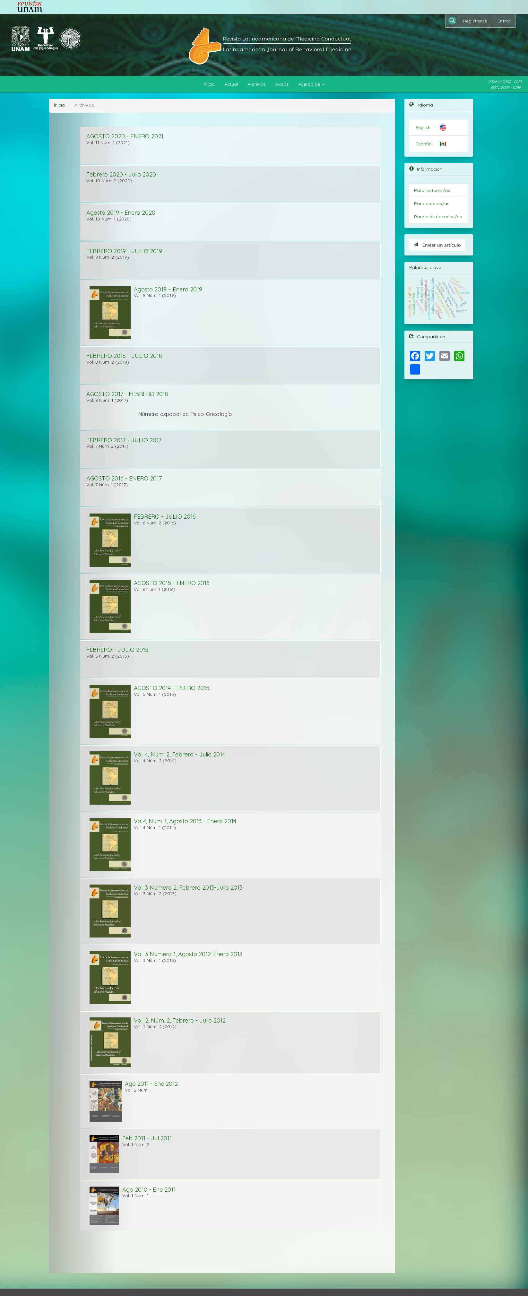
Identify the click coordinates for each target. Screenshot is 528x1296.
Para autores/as (431, 203)
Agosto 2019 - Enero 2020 (120, 212)
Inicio (209, 84)
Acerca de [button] (311, 84)
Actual (231, 84)
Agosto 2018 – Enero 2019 (168, 289)
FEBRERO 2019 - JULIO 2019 (124, 251)
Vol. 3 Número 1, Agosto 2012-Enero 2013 (188, 954)
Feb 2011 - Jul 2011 (147, 1138)
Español (424, 144)
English (423, 127)
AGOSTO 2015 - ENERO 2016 (172, 583)
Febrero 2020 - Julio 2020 (121, 174)
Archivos (256, 84)
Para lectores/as (432, 190)
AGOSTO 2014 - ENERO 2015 (171, 688)
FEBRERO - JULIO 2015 (117, 649)
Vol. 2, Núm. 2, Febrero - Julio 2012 (180, 1020)
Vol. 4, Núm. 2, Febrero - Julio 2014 (179, 754)
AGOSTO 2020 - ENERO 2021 (124, 136)
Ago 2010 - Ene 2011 (149, 1189)
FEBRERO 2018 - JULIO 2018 (124, 355)
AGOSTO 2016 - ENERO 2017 (124, 478)
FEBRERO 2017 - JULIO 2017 (123, 440)
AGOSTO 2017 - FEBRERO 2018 (127, 394)
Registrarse (475, 21)
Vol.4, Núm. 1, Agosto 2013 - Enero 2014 (185, 821)
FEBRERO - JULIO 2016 (165, 516)
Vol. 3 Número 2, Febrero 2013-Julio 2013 (188, 887)
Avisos (282, 84)
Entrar (504, 21)
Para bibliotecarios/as (438, 217)
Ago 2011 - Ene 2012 (151, 1083)
